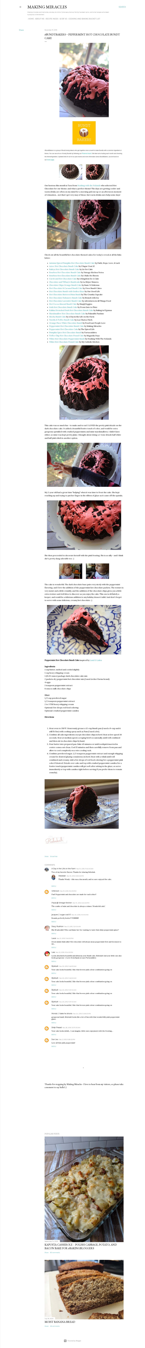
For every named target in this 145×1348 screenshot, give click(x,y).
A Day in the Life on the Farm (64, 869)
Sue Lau (55, 1039)
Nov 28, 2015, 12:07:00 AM (71, 1027)
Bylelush (55, 966)
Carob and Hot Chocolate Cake (63, 279)
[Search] (122, 7)
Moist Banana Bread (60, 1322)
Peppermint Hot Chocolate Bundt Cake (66, 326)
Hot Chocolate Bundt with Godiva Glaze (66, 291)
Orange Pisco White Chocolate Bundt (65, 323)
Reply (54, 886)
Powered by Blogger (72, 1340)
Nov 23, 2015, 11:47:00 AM (67, 990)
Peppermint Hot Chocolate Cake (63, 329)
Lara (53, 952)
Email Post (53, 856)
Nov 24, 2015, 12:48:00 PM (82, 1013)
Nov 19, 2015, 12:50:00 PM (75, 876)
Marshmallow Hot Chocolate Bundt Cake (67, 313)
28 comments (55, 1326)
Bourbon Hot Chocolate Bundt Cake (65, 272)
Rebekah (62, 876)
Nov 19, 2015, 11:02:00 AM (84, 869)
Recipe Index (51, 19)
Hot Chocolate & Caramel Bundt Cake (65, 288)
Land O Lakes (96, 660)
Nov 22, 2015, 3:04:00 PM (64, 952)
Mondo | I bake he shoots (62, 1014)
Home (30, 19)
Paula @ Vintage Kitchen (62, 903)
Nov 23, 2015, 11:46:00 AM (67, 966)
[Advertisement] (84, 1110)
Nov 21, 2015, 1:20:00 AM (72, 926)
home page (50, 160)
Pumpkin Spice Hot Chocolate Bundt (65, 332)
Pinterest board (86, 153)
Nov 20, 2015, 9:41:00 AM (80, 915)
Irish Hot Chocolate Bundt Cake (63, 307)
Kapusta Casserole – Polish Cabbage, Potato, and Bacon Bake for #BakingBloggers (81, 1246)
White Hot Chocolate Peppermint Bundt (67, 339)
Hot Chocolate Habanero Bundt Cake (65, 298)
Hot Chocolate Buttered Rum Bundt (65, 294)
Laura (54, 938)
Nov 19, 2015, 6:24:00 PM (81, 903)
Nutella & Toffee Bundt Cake (61, 320)
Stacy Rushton (57, 926)
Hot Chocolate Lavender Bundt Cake (65, 301)
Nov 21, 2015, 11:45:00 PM (65, 938)
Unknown (55, 891)
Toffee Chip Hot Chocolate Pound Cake (66, 335)
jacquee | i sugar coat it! (61, 915)
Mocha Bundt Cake (57, 317)
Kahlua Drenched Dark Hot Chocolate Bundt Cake (71, 310)
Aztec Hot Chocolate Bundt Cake (63, 266)
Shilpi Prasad (57, 1027)
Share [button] (21, 30)
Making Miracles (47, 7)
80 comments (55, 1252)
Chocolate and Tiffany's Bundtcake (64, 282)
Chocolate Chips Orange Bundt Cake (65, 285)
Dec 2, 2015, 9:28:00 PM (67, 1039)
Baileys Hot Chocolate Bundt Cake (64, 269)
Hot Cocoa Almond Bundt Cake (63, 304)
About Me (39, 19)
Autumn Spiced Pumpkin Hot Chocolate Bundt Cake (72, 263)
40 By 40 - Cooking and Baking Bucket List (79, 19)
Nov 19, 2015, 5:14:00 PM (68, 891)
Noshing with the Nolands (88, 185)
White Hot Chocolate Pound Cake (64, 342)
